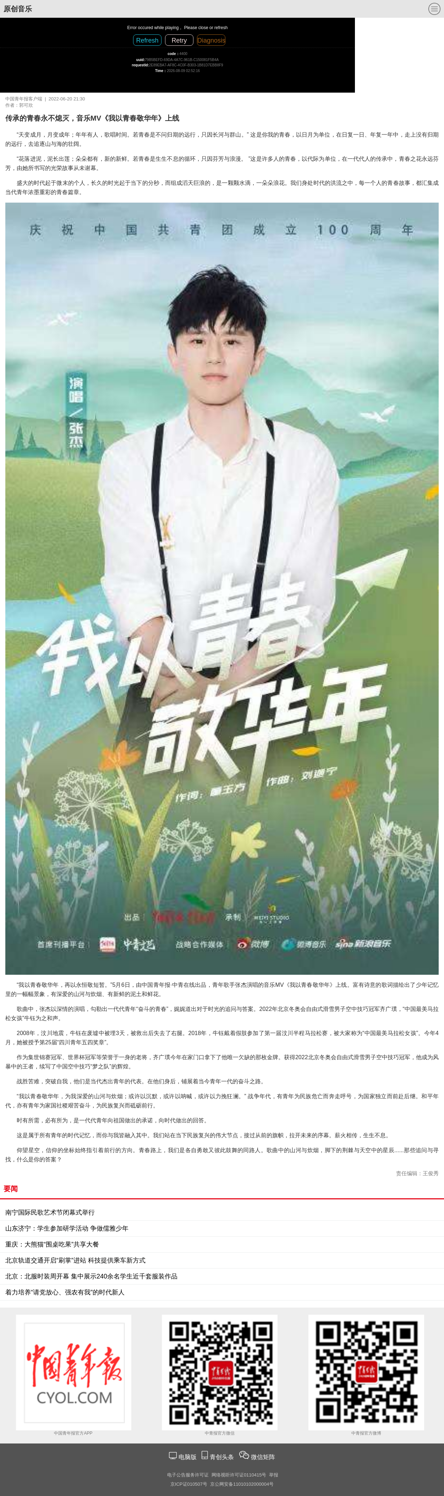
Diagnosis (211, 40)
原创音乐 (18, 9)
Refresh (147, 40)
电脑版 (187, 1457)
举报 (273, 1475)
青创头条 (223, 1457)
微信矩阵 (263, 1457)
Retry (179, 40)
